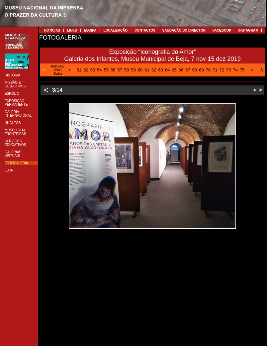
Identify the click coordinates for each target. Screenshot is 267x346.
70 (208, 69)
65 (174, 69)
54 (99, 69)
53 (92, 69)
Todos (57, 73)
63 (160, 69)
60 (140, 69)
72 (222, 69)
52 (85, 69)
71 (215, 69)
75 (242, 69)
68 (194, 69)
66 (181, 69)
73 (228, 69)
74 (235, 69)
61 (146, 69)
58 (126, 69)
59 (133, 69)
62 (153, 69)
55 (106, 69)
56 (113, 69)
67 (187, 69)
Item (56, 70)
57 (120, 69)
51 (79, 69)
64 (167, 69)
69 (201, 69)
